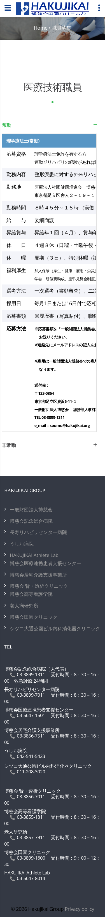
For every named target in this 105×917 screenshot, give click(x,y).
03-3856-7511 (31, 735)
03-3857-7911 (31, 837)
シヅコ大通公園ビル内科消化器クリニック (55, 628)
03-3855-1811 (31, 817)
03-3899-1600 (31, 858)
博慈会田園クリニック (33, 617)
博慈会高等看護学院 (31, 594)
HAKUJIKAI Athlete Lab (34, 555)
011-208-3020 (31, 771)
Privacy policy (79, 909)
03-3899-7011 (31, 695)
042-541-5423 (31, 756)
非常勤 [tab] (50, 446)
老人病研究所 (24, 605)
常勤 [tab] (50, 126)
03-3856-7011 (31, 796)
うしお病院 (22, 543)
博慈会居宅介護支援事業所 (38, 574)
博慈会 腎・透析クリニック (39, 586)
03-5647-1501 (31, 715)
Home (41, 27)
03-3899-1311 (31, 674)
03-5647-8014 (31, 878)
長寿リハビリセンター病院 (38, 532)
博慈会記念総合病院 (31, 521)
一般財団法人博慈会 (31, 509)
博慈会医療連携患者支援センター (45, 563)
